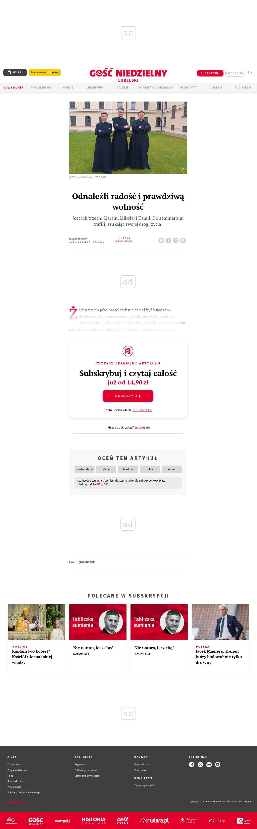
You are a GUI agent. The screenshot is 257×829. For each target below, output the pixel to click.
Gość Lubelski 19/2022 (87, 241)
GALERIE (123, 87)
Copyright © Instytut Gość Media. (206, 801)
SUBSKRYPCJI (142, 410)
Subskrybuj (128, 396)
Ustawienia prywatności (87, 775)
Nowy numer (13, 87)
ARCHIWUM (95, 87)
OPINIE (68, 87)
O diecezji (243, 87)
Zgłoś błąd (16, 801)
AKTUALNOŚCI (41, 87)
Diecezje (215, 87)
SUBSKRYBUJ (210, 73)
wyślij (183, 239)
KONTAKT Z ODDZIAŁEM (155, 87)
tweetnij (176, 239)
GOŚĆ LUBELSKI (87, 562)
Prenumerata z (45, 72)
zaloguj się (235, 73)
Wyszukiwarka (250, 72)
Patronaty (188, 87)
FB (169, 239)
